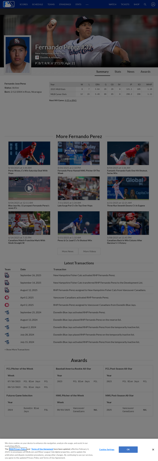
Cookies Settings (106, 449)
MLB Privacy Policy (18, 449)
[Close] (153, 449)
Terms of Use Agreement (42, 449)
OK (128, 449)
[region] (79, 450)
